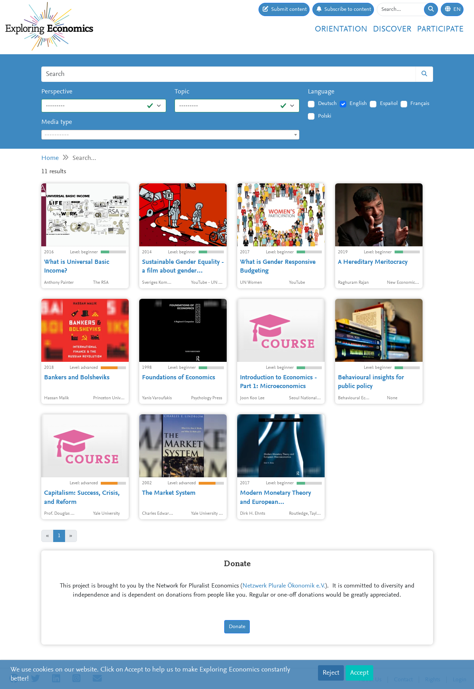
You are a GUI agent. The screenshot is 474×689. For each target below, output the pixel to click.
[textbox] (170, 135)
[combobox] (170, 135)
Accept (359, 672)
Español (389, 103)
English (358, 103)
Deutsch (327, 103)
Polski (324, 116)
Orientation (341, 29)
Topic (182, 92)
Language (321, 92)
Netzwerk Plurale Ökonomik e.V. (283, 586)
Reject (331, 672)
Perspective (56, 92)
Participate (440, 29)
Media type (56, 122)
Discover (392, 29)
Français (419, 103)
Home (50, 158)
